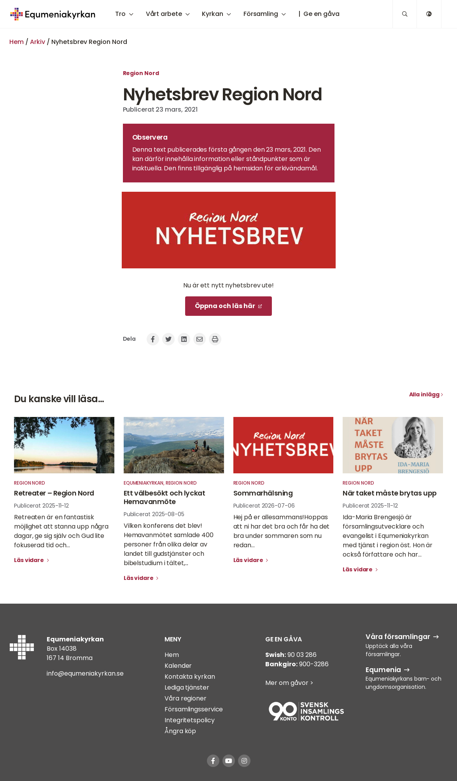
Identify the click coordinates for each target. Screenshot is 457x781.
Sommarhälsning (263, 493)
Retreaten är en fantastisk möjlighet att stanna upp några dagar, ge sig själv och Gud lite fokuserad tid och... (61, 531)
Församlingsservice (194, 709)
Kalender (178, 665)
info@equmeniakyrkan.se (85, 673)
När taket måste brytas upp (390, 493)
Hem (16, 41)
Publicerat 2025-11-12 (41, 506)
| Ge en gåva (319, 13)
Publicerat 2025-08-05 (154, 514)
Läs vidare (29, 560)
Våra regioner (186, 698)
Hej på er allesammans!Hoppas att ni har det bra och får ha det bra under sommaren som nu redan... (281, 531)
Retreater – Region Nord (54, 493)
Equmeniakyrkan (143, 483)
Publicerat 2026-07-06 (264, 506)
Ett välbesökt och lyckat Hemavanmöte (164, 497)
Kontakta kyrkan (190, 676)
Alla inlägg (424, 394)
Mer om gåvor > (289, 682)
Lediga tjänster (187, 687)
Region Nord (141, 73)
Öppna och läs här (225, 305)
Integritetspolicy (189, 720)
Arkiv (37, 41)
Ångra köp (180, 731)
